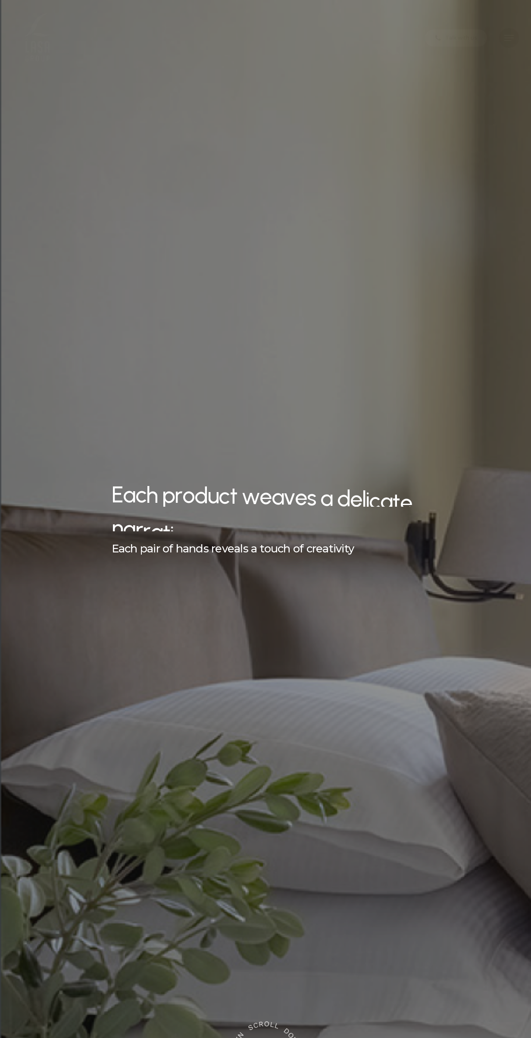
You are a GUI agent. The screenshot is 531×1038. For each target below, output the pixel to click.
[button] (509, 38)
